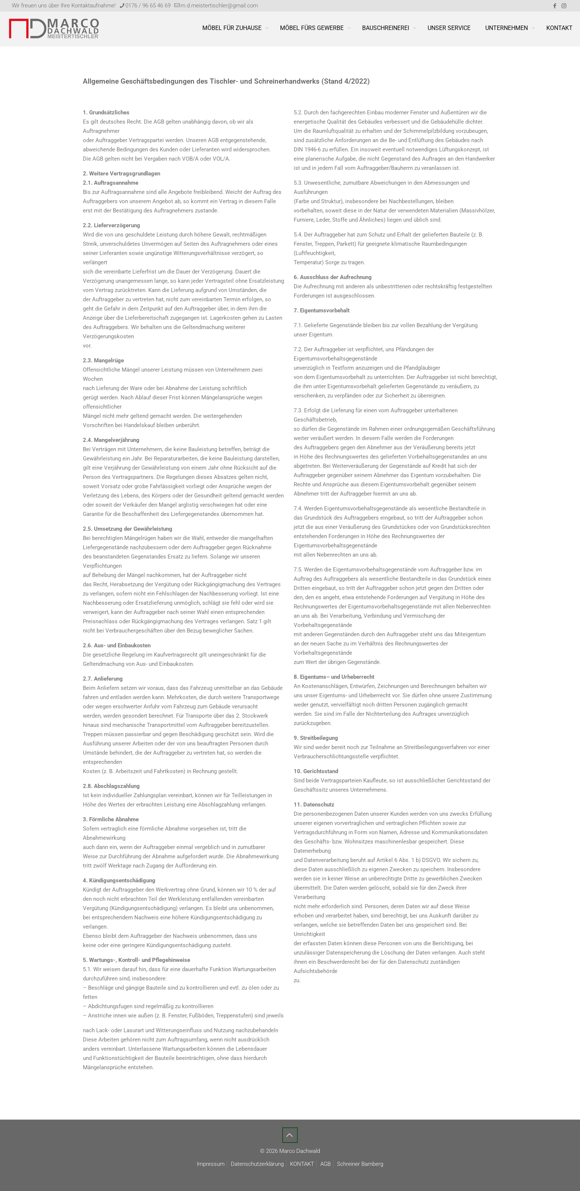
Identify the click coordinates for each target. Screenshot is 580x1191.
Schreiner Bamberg (360, 1164)
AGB (325, 1164)
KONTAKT (302, 1164)
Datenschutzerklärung (257, 1164)
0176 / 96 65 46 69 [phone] (148, 5)
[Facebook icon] (554, 6)
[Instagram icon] (564, 6)
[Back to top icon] (290, 1135)
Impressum (211, 1164)
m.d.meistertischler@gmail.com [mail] (219, 5)
